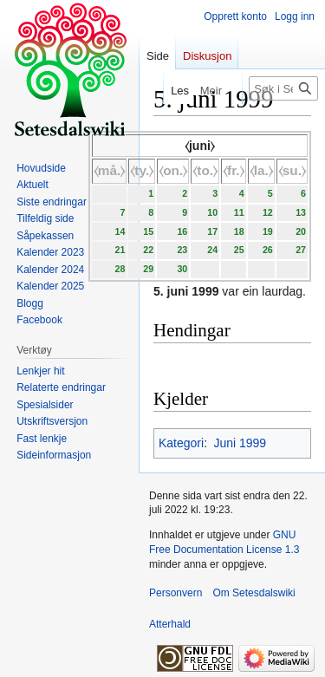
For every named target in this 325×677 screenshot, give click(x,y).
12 (268, 212)
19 (268, 231)
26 (268, 249)
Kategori (181, 443)
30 (182, 269)
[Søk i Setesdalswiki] (283, 88)
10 (212, 212)
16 (182, 231)
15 (148, 231)
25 (239, 249)
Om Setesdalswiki (253, 593)
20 (301, 231)
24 (212, 249)
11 (239, 212)
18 (239, 231)
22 (148, 249)
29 (148, 269)
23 (182, 249)
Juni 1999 (239, 443)
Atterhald (170, 624)
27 (301, 249)
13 (301, 212)
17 (212, 231)
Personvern (175, 593)
